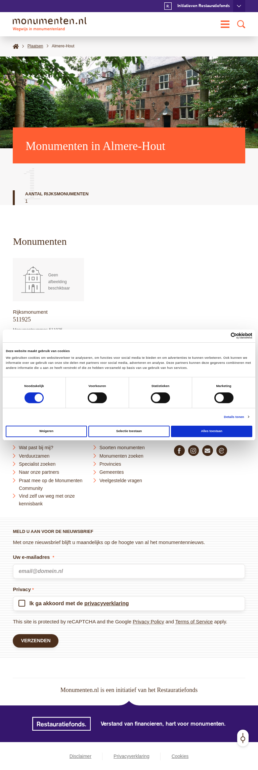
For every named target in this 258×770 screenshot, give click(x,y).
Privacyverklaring (131, 756)
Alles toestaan (211, 431)
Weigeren (46, 431)
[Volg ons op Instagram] (193, 449)
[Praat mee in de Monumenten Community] (221, 449)
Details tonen (234, 417)
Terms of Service (194, 620)
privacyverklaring (106, 602)
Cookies (180, 756)
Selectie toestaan (129, 431)
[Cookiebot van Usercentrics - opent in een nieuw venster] (223, 336)
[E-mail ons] (207, 449)
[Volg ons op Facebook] (179, 449)
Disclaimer (80, 756)
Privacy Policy (148, 620)
